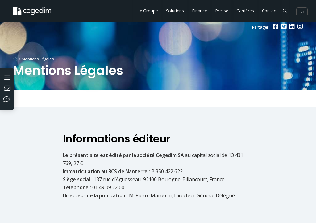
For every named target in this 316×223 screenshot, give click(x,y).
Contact (269, 11)
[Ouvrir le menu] (7, 76)
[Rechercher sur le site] (285, 11)
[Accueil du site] (36, 7)
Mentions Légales (38, 59)
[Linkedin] (291, 27)
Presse (221, 11)
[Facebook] (274, 27)
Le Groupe (147, 11)
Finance (199, 11)
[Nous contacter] (8, 88)
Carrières (245, 11)
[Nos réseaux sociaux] (8, 99)
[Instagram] (299, 27)
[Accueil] (15, 59)
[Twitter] (283, 27)
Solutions (175, 11)
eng (302, 12)
